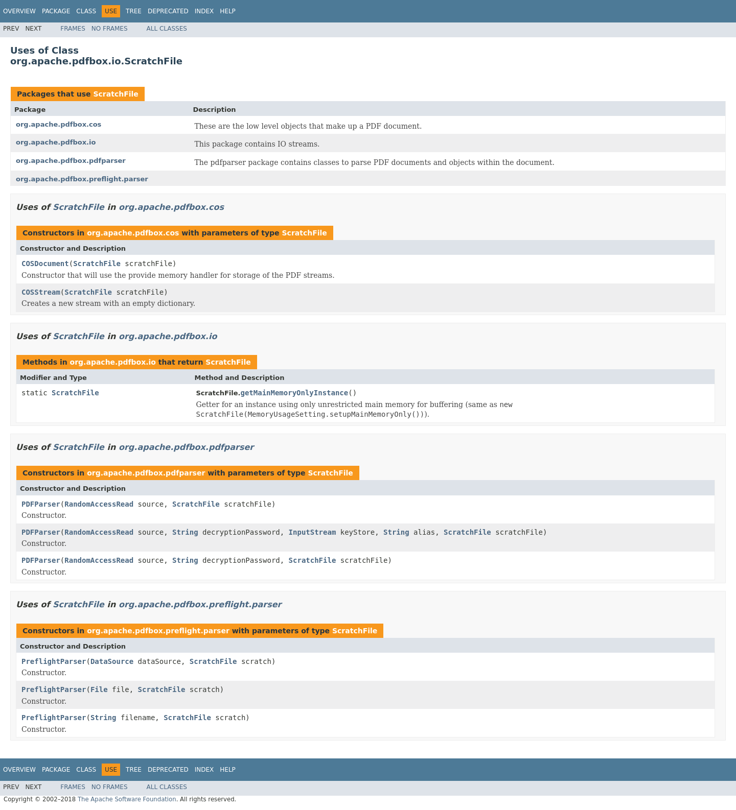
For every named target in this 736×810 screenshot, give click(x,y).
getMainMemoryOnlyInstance (294, 393)
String (185, 532)
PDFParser (40, 504)
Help (228, 11)
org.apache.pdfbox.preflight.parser (82, 179)
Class (86, 11)
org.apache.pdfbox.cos (58, 124)
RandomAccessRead (98, 504)
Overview (19, 11)
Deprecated (168, 11)
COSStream (40, 292)
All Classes (167, 28)
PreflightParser (53, 661)
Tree (134, 11)
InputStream (312, 532)
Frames (72, 28)
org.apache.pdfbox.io (56, 142)
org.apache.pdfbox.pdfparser (71, 160)
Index (204, 11)
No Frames (109, 28)
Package (56, 11)
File (99, 689)
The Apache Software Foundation (127, 799)
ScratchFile (115, 94)
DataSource (111, 661)
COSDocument (45, 263)
